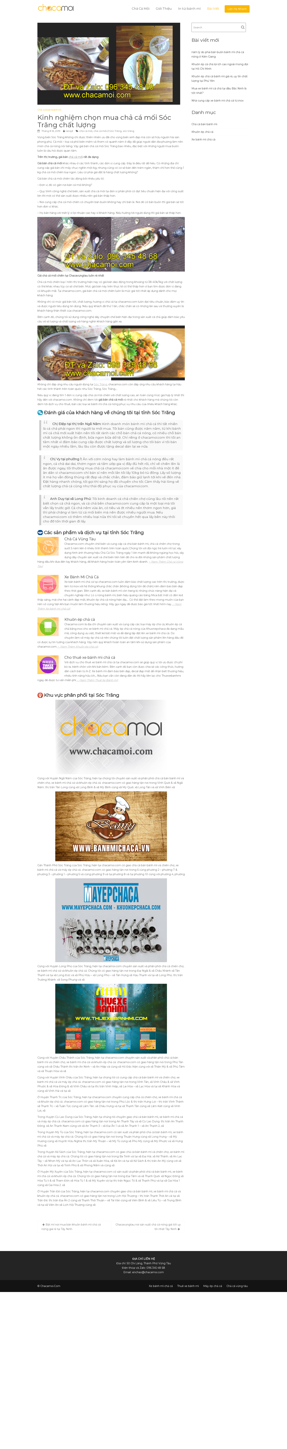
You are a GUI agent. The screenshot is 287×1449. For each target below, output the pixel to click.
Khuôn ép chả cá (202, 132)
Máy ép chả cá (212, 1286)
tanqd (69, 130)
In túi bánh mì (189, 8)
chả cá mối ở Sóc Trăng (108, 130)
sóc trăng (128, 130)
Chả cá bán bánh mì (49, 109)
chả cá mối (85, 130)
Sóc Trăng (100, 384)
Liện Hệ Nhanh (237, 9)
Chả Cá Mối (140, 8)
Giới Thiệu (164, 8)
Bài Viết (213, 8)
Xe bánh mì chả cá (203, 139)
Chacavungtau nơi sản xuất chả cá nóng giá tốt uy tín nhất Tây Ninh (148, 1227)
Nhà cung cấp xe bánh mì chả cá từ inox (217, 100)
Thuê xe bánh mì (188, 1286)
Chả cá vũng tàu (237, 1286)
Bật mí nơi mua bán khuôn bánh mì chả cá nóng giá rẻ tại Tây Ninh (71, 1227)
